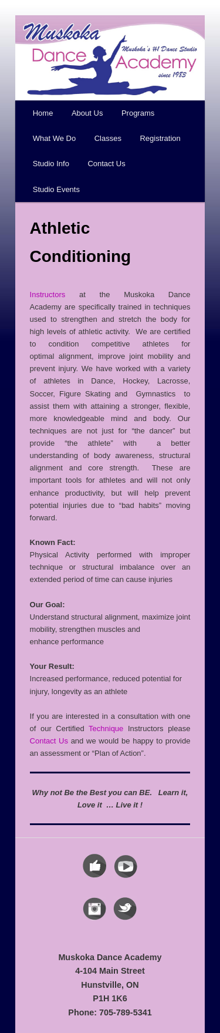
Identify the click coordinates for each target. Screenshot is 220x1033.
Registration (160, 138)
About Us (87, 113)
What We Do (54, 138)
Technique (106, 728)
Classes (107, 138)
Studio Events (56, 189)
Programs (137, 113)
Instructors (48, 294)
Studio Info (51, 163)
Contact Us (106, 163)
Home (43, 113)
